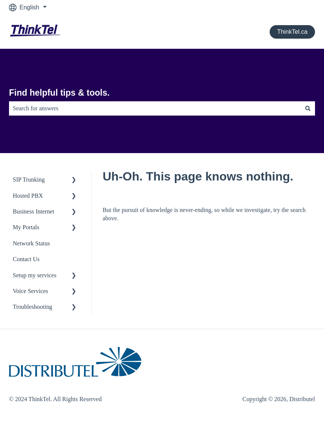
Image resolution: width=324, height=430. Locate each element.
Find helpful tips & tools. (59, 93)
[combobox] (155, 108)
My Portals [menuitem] (26, 227)
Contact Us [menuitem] (26, 259)
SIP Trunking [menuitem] (29, 179)
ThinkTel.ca (292, 32)
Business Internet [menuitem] (33, 211)
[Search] (308, 108)
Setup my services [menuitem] (34, 275)
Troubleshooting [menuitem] (32, 307)
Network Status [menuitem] (31, 243)
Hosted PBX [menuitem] (28, 195)
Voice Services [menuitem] (30, 291)
